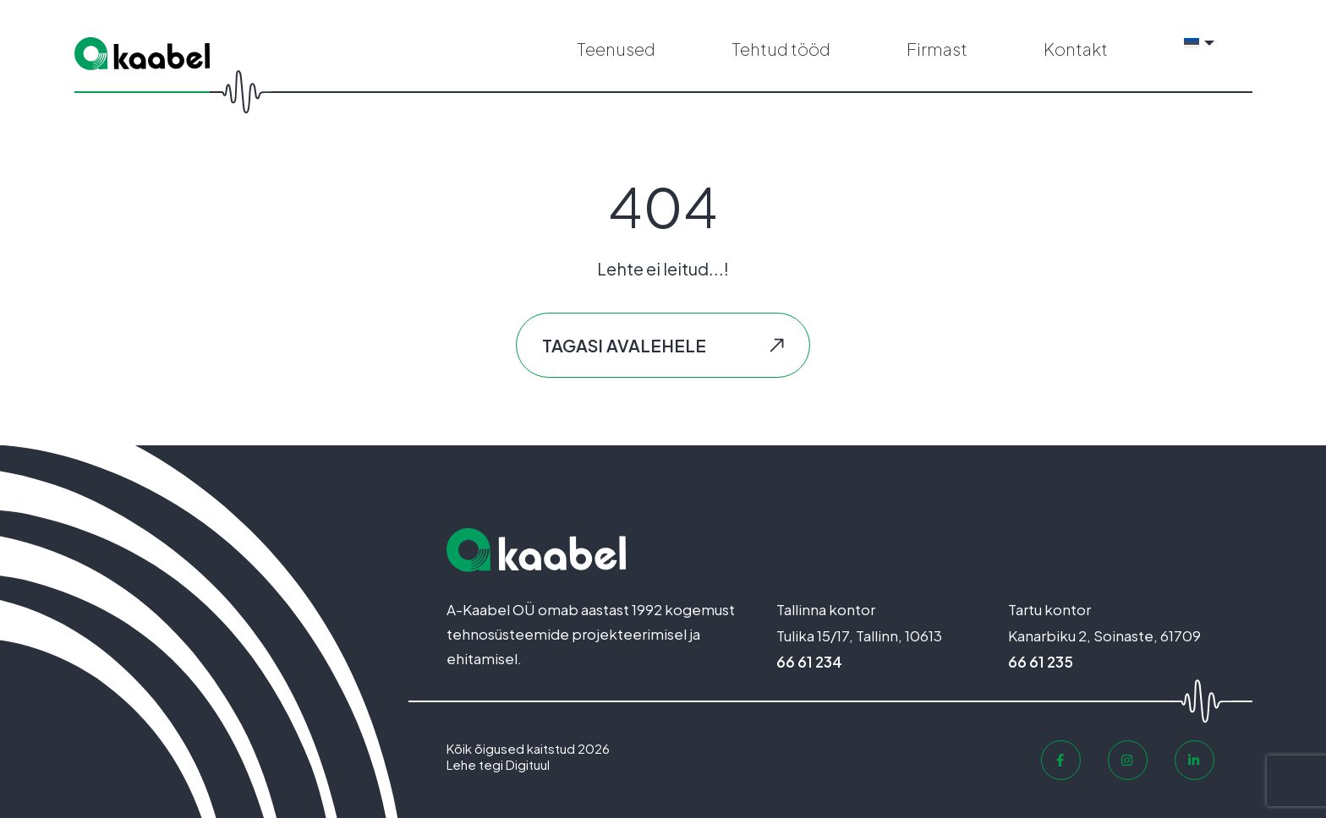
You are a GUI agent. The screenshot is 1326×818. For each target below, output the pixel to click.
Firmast (937, 48)
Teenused (616, 48)
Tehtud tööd (780, 48)
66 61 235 (1040, 661)
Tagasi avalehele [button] (624, 345)
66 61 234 (809, 661)
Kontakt (1076, 48)
